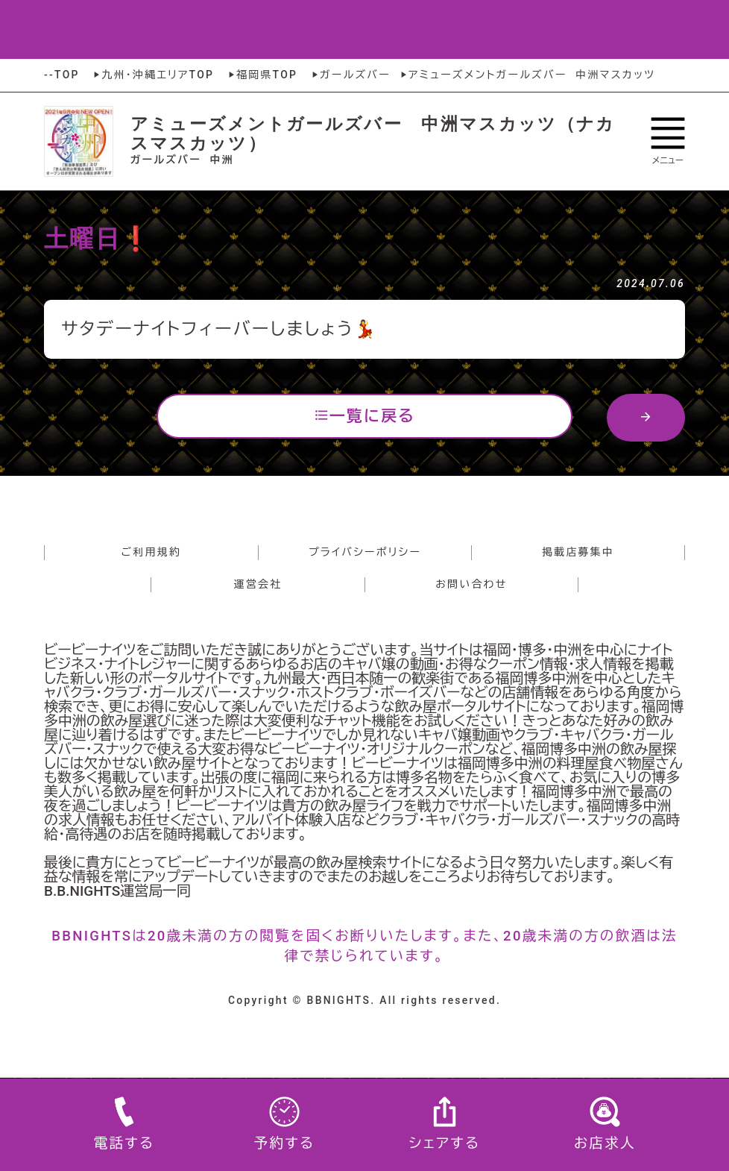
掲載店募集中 (578, 552)
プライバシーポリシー (365, 552)
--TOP (62, 75)
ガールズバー (350, 75)
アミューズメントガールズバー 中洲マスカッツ (526, 75)
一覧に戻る (364, 415)
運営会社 (258, 584)
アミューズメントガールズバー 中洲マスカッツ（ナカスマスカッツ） (373, 133)
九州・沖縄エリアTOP (152, 75)
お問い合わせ (471, 584)
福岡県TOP (261, 75)
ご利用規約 (152, 552)
